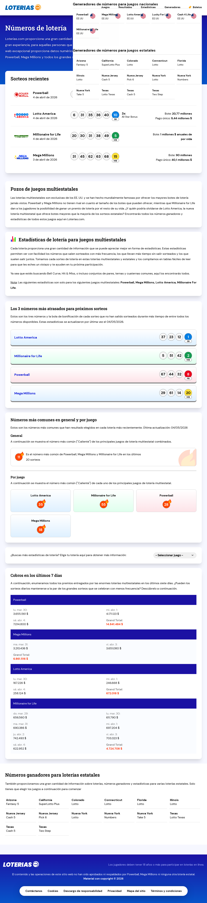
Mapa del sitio (136, 891)
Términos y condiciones (166, 891)
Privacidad (115, 891)
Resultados (125, 7)
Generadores (172, 7)
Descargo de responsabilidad (83, 891)
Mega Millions (24, 393)
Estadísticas (148, 7)
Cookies (53, 891)
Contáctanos (33, 891)
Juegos (105, 7)
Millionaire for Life (28, 356)
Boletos (197, 7)
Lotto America (25, 337)
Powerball (22, 375)
